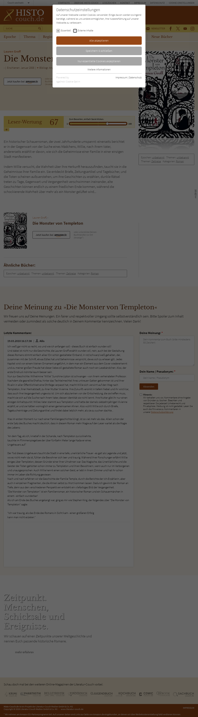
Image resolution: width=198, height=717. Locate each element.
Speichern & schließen (99, 51)
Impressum (121, 77)
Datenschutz (135, 77)
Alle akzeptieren (99, 40)
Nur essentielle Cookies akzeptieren (99, 61)
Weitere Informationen (99, 69)
